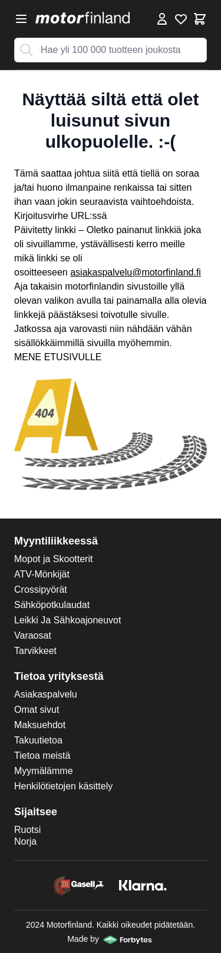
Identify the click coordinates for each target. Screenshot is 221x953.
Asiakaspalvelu (45, 694)
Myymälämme (43, 771)
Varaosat (32, 635)
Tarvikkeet (35, 651)
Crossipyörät (40, 590)
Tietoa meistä (42, 756)
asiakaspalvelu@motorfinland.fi (135, 272)
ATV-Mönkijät (42, 574)
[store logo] (82, 17)
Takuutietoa (38, 740)
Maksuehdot (39, 725)
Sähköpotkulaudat (52, 605)
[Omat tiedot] (162, 19)
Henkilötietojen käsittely (63, 786)
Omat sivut (36, 710)
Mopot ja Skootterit (53, 559)
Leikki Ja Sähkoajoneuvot (67, 620)
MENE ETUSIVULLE (57, 357)
